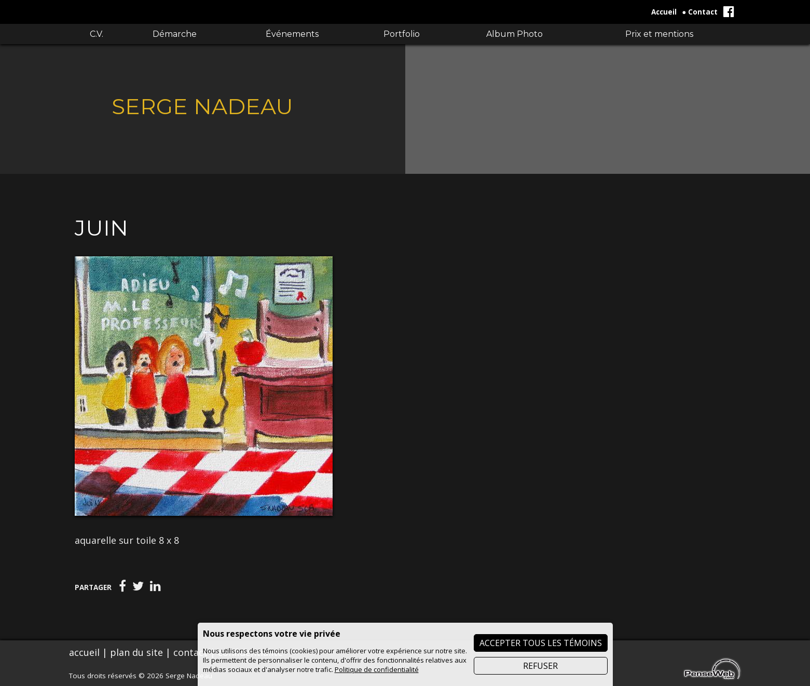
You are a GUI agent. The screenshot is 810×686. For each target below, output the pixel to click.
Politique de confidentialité (377, 669)
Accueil (664, 12)
